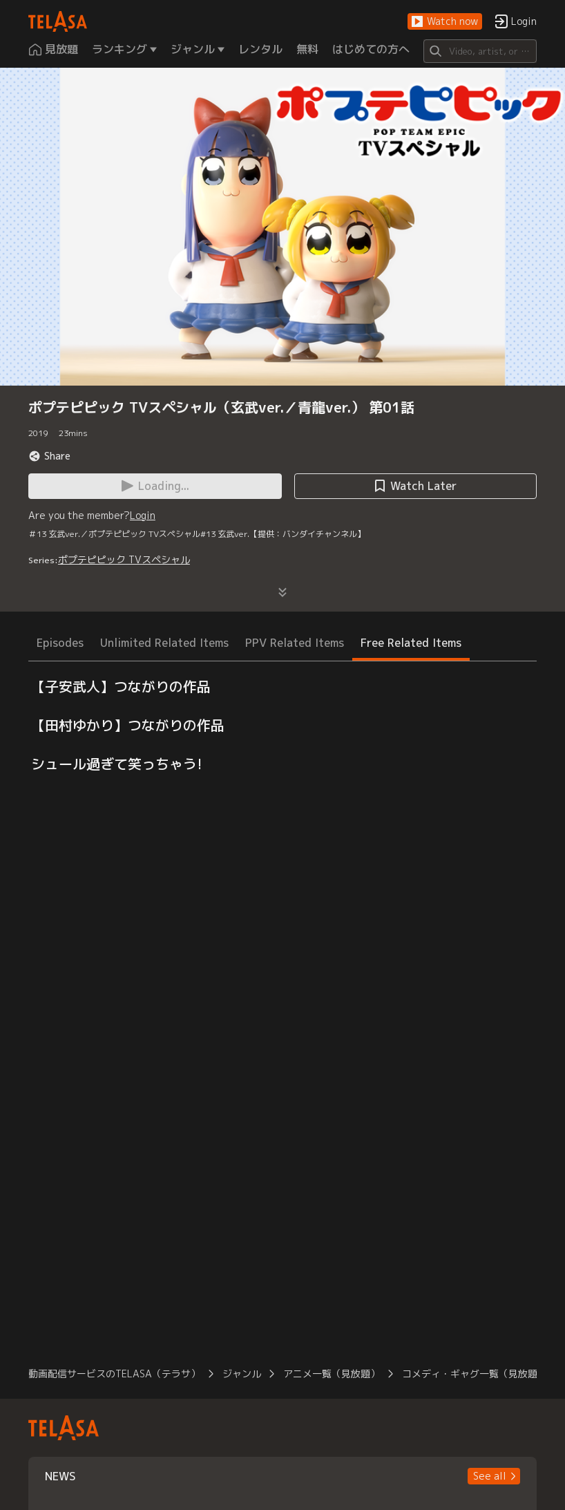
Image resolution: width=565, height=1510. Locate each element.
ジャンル (241, 1373)
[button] (445, 21)
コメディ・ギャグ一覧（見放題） (474, 1373)
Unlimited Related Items (164, 642)
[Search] (480, 51)
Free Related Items (411, 642)
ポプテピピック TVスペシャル (124, 559)
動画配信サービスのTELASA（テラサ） (114, 1373)
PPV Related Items (294, 642)
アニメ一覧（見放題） (331, 1373)
